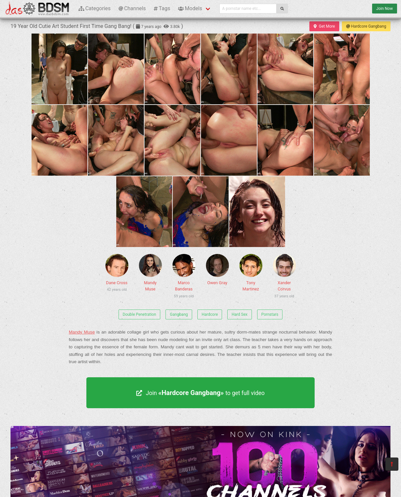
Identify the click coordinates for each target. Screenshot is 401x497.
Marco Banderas (183, 277)
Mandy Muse (150, 272)
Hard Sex (239, 314)
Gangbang (179, 314)
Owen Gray (217, 269)
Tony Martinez (250, 272)
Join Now (384, 8)
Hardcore (210, 314)
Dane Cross (116, 274)
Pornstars (269, 314)
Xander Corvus (284, 277)
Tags (162, 8)
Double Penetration (139, 314)
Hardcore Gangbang (366, 26)
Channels (132, 8)
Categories (94, 8)
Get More (324, 26)
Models (190, 8)
